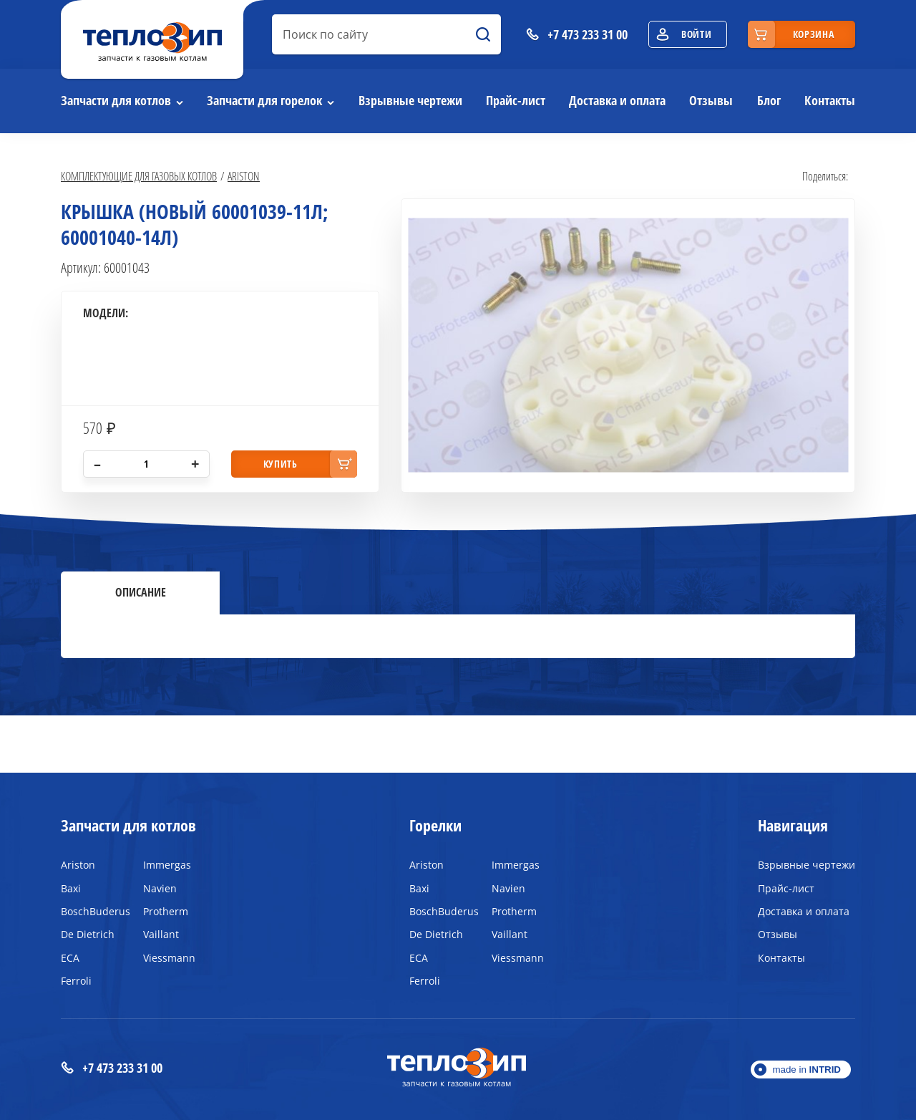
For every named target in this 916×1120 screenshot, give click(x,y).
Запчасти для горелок (264, 100)
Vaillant (161, 934)
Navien (160, 888)
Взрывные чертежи (410, 100)
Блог (769, 100)
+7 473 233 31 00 (111, 1068)
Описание (140, 592)
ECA (70, 958)
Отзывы (711, 100)
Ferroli (76, 981)
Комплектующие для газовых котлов (139, 175)
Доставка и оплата (617, 100)
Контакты (829, 100)
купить (280, 463)
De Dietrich (87, 934)
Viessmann (169, 958)
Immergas (167, 865)
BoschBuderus (91, 911)
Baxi (71, 888)
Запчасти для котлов (116, 100)
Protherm (165, 911)
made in (806, 1069)
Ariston (244, 175)
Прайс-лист (515, 100)
